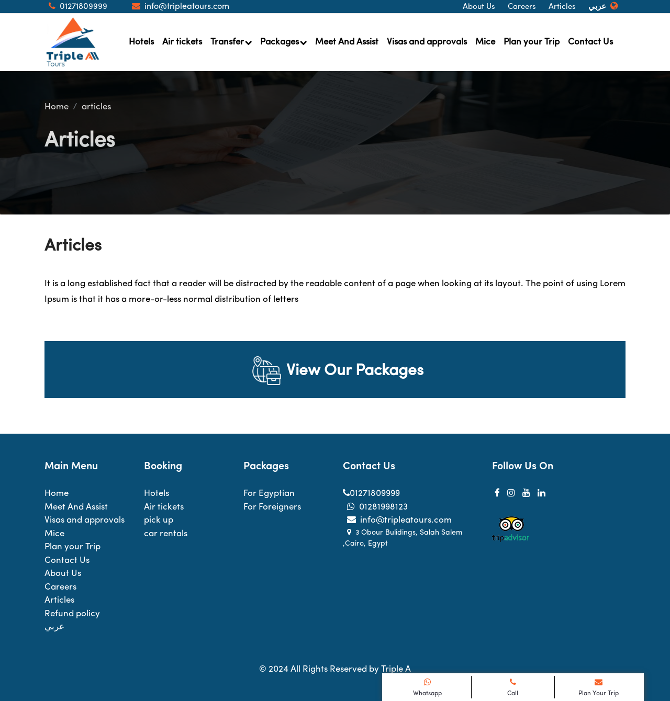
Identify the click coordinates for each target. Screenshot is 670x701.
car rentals (165, 533)
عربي (597, 7)
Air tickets (182, 42)
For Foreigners (272, 507)
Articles (562, 7)
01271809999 (371, 493)
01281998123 (375, 507)
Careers (522, 7)
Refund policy (72, 613)
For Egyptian (269, 493)
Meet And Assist (346, 42)
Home (56, 107)
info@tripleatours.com (397, 520)
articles (96, 107)
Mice (485, 42)
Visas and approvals (427, 42)
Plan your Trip (532, 42)
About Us (479, 7)
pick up (158, 520)
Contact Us (590, 42)
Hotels (141, 42)
